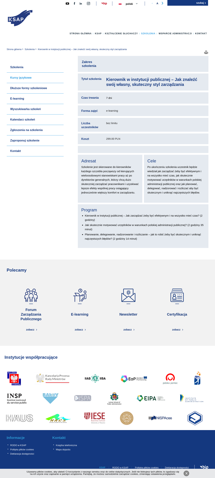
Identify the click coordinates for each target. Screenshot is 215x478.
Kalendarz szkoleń (22, 119)
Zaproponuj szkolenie (24, 140)
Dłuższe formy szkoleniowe (28, 88)
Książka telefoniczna (66, 445)
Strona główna (81, 33)
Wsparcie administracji (175, 33)
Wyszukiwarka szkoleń (25, 109)
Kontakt (201, 33)
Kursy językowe (21, 77)
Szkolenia (148, 33)
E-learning (17, 98)
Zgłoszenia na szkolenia (26, 130)
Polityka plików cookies (22, 449)
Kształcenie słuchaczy (121, 33)
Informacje (16, 438)
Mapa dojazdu (63, 449)
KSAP (98, 33)
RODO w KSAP (18, 445)
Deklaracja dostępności (22, 453)
